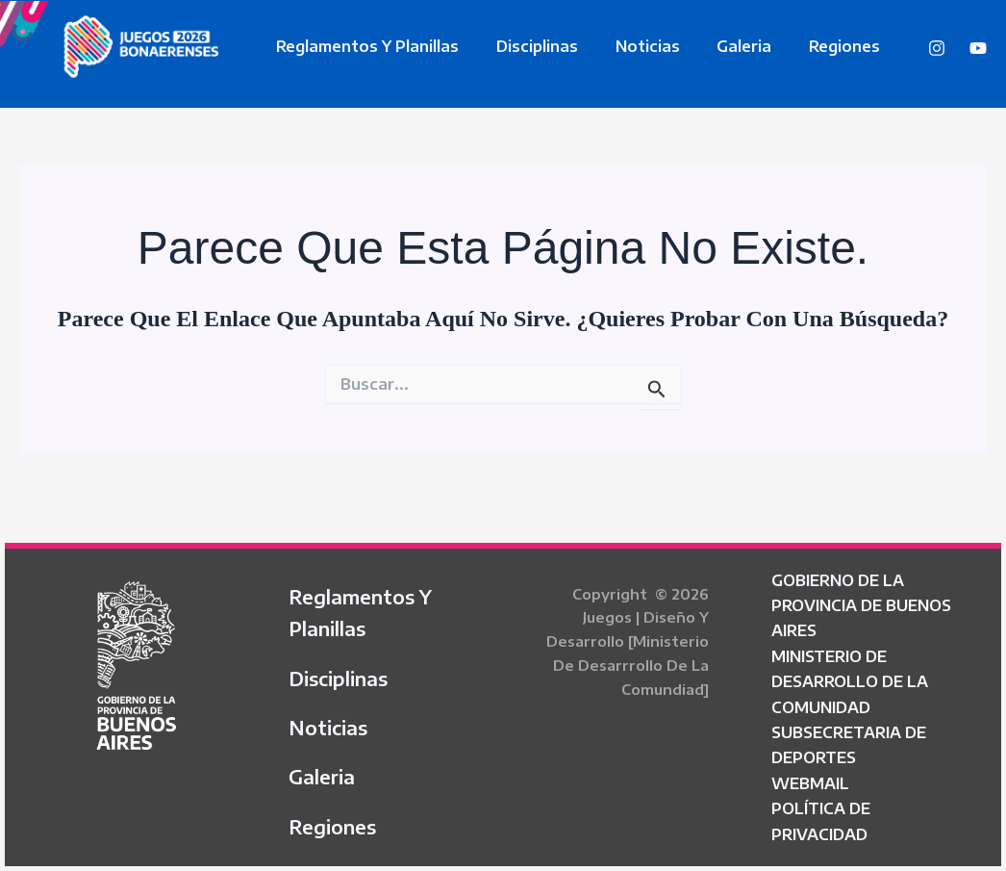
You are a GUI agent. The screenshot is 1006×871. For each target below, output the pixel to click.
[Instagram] (936, 48)
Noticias (631, 46)
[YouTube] (978, 48)
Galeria (721, 46)
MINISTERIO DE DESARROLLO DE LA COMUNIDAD (849, 674)
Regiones (815, 46)
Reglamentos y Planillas (364, 46)
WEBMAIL (810, 775)
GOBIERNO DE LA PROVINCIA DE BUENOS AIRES (861, 598)
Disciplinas (527, 46)
